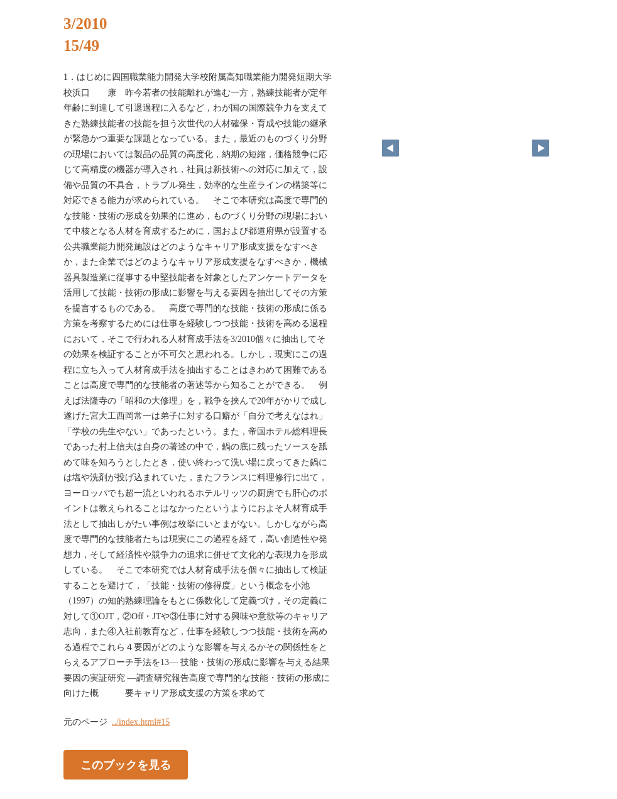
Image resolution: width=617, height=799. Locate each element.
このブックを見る (125, 764)
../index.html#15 (141, 722)
